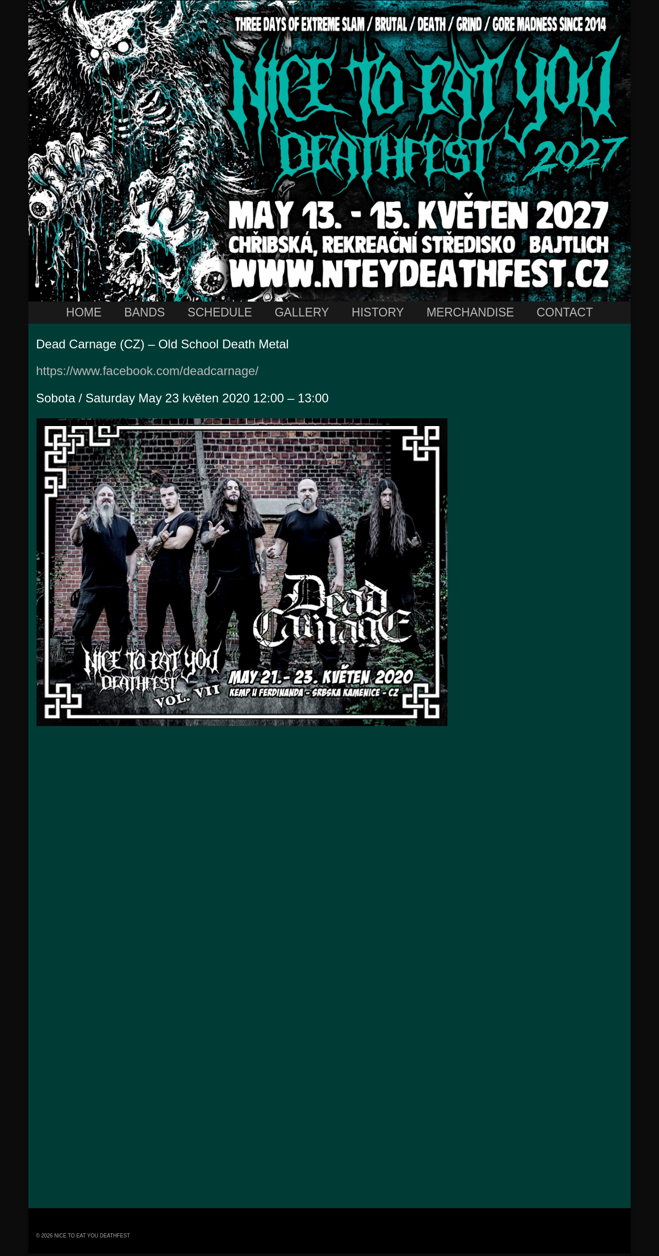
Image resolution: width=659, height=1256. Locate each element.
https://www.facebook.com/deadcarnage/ (147, 371)
